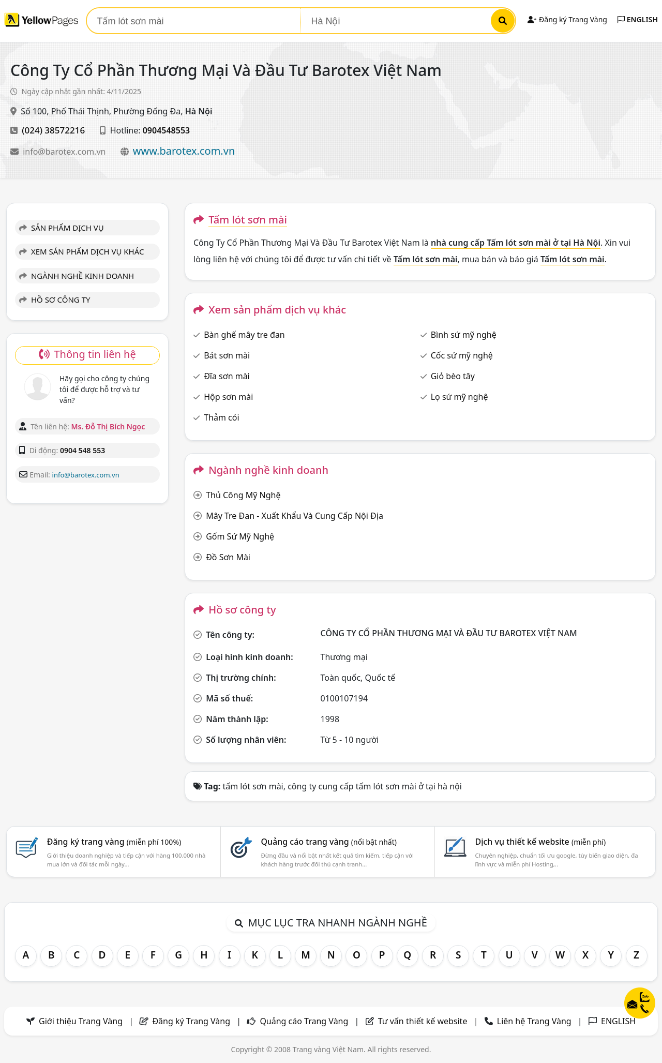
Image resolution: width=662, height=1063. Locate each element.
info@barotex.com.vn (65, 151)
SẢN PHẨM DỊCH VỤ (61, 227)
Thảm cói (221, 417)
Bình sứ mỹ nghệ (463, 334)
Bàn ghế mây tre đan (244, 334)
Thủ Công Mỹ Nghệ (243, 495)
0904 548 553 (82, 450)
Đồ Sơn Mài (228, 557)
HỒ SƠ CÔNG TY (54, 299)
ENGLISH (638, 19)
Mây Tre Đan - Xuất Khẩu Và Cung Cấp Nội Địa (294, 515)
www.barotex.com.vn (184, 151)
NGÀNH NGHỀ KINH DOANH (76, 276)
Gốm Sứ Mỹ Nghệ (240, 536)
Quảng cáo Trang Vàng (304, 1021)
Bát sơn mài (227, 355)
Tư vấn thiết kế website (424, 1021)
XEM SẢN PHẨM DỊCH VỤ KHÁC (81, 251)
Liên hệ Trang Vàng (534, 1021)
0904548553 (166, 130)
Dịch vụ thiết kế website (540, 841)
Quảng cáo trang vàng (329, 841)
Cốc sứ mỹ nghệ (462, 355)
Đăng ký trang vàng (114, 841)
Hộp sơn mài (228, 396)
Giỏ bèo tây (453, 376)
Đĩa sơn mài (227, 376)
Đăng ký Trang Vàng (567, 19)
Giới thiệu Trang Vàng (81, 1021)
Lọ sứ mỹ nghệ (459, 396)
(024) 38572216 (53, 130)
